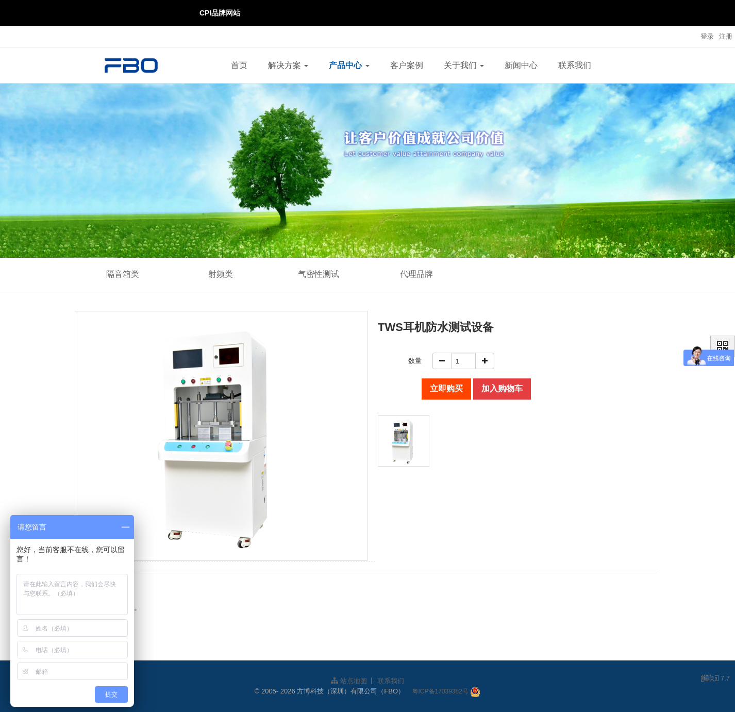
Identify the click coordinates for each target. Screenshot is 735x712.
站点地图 (349, 681)
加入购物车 (502, 388)
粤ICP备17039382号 (440, 691)
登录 (707, 36)
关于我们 (464, 65)
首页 (239, 65)
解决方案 (288, 65)
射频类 (220, 274)
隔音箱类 (122, 274)
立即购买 (446, 388)
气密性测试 (318, 274)
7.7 (715, 679)
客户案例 (406, 65)
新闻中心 (521, 65)
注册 (725, 36)
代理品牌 (416, 274)
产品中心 (349, 65)
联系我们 (574, 65)
